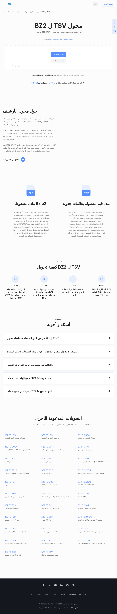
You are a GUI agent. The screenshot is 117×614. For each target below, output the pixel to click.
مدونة (63, 594)
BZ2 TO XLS (46, 540)
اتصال (66, 608)
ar (95, 4)
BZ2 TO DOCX (11, 447)
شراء (56, 594)
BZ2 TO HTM (10, 435)
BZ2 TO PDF (10, 482)
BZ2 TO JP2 (46, 529)
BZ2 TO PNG (10, 505)
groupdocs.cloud (67, 39)
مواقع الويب (72, 594)
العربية (76, 608)
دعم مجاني (47, 594)
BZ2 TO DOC (84, 435)
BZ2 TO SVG (10, 540)
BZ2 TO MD (10, 458)
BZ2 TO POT (47, 470)
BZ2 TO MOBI (47, 482)
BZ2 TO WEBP (11, 529)
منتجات (38, 594)
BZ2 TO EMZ (83, 529)
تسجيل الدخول (108, 4)
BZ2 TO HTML (47, 435)
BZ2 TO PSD (10, 517)
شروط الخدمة (48, 75)
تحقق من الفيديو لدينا (11, 159)
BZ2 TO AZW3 (84, 482)
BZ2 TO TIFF (10, 493)
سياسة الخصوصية (45, 608)
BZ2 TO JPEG (84, 493)
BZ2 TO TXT (83, 447)
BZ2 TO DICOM (85, 517)
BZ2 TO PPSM (84, 470)
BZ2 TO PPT (47, 458)
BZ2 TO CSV (47, 552)
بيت (31, 594)
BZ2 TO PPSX (11, 470)
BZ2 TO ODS (10, 552)
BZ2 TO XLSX (84, 540)
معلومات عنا (83, 594)
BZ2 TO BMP (83, 505)
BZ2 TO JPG (46, 493)
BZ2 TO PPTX (84, 458)
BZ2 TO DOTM (48, 447)
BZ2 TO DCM (47, 517)
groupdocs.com (54, 39)
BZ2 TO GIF (46, 505)
